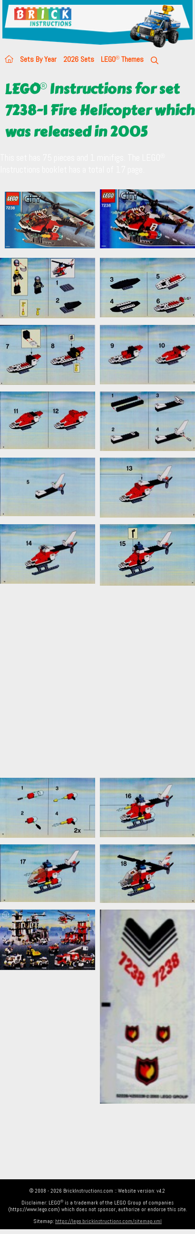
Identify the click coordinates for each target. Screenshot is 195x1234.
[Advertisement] (89, 681)
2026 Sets (78, 59)
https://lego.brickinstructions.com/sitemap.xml (108, 1221)
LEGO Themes (122, 59)
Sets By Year (38, 59)
